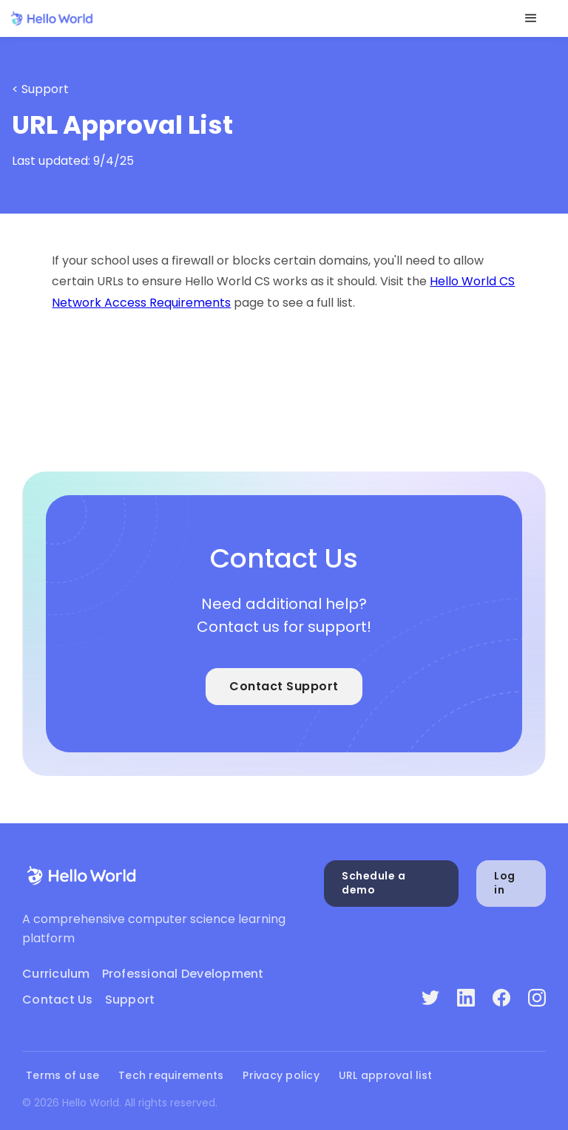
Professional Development (183, 974)
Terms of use (62, 1075)
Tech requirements (170, 1075)
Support (130, 1000)
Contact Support (284, 686)
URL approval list (385, 1075)
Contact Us (57, 1000)
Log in (504, 883)
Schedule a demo (373, 883)
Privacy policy (281, 1075)
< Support (40, 89)
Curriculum (56, 974)
